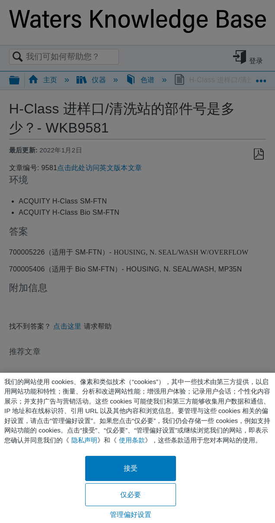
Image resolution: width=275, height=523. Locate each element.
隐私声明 (84, 440)
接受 (131, 468)
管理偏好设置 (131, 514)
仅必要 (130, 494)
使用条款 (132, 440)
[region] (137, 448)
